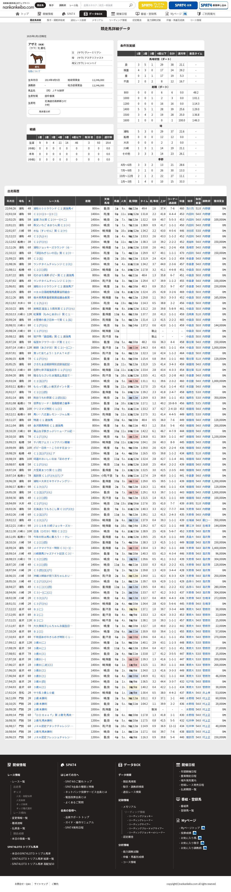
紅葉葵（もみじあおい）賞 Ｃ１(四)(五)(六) (52, 314)
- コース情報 (128, 862)
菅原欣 (206, 609)
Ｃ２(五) (38, 258)
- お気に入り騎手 (189, 843)
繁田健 (190, 542)
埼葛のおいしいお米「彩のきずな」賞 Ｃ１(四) (54, 459)
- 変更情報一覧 (19, 818)
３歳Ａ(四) (40, 681)
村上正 (206, 698)
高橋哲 (190, 247)
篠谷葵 (190, 342)
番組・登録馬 (146, 14)
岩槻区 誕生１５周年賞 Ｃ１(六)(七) (54, 308)
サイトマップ (41, 883)
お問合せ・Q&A (23, 883)
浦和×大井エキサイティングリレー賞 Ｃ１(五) (53, 481)
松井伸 (190, 720)
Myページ (176, 14)
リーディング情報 (118, 20)
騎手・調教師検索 (56, 20)
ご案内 (55, 883)
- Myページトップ (189, 828)
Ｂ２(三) (38, 631)
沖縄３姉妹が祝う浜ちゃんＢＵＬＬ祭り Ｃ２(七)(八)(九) (53, 576)
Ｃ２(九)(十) (41, 236)
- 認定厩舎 (127, 837)
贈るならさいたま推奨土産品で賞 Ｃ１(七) (53, 375)
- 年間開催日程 (187, 771)
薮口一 (206, 520)
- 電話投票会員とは (75, 797)
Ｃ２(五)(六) (41, 381)
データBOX (93, 14)
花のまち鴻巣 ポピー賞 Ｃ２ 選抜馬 (54, 275)
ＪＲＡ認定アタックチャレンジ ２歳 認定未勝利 (53, 726)
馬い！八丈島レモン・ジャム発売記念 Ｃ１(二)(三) (53, 414)
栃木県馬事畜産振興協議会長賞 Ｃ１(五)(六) (53, 297)
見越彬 (190, 242)
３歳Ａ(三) (40, 653)
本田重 (190, 381)
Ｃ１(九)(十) (41, 303)
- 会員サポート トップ (76, 817)
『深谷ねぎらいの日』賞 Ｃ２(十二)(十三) (52, 253)
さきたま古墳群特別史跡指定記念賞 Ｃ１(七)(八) (53, 364)
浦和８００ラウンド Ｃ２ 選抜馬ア (53, 286)
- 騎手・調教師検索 (132, 786)
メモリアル (97, 20)
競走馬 (40, 5)
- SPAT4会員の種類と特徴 (79, 786)
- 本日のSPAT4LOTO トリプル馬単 (30, 853)
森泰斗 (190, 581)
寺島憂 (190, 258)
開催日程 (119, 14)
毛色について (34, 71)
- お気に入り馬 (187, 838)
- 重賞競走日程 (187, 776)
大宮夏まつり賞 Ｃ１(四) (48, 470)
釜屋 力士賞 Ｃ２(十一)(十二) (50, 219)
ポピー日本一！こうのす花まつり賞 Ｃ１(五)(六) (53, 448)
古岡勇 (190, 314)
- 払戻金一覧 (17, 828)
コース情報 (195, 20)
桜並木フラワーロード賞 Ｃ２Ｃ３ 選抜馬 (53, 342)
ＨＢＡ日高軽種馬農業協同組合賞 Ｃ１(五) (53, 292)
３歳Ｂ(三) (40, 670)
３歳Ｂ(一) (40, 659)
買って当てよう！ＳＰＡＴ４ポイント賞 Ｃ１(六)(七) (53, 353)
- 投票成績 (185, 833)
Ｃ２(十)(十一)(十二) (45, 214)
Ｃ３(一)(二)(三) (43, 592)
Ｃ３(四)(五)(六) (43, 570)
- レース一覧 (17, 781)
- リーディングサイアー (138, 824)
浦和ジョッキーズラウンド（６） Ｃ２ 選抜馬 (53, 247)
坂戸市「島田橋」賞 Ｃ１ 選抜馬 (52, 336)
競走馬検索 (35, 20)
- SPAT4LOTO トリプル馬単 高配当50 (32, 864)
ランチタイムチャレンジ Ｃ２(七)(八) (53, 281)
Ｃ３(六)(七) (41, 603)
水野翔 (190, 698)
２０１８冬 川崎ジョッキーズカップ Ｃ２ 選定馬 (53, 526)
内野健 (206, 208)
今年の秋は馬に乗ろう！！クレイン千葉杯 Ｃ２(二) (53, 537)
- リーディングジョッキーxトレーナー (146, 832)
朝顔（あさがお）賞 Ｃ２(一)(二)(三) (52, 348)
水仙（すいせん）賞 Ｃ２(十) (50, 230)
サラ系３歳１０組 (44, 692)
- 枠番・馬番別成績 (132, 857)
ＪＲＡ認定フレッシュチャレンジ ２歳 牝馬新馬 (53, 737)
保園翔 (190, 364)
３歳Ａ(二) (40, 642)
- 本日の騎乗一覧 (20, 838)
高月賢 (206, 531)
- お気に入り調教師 (190, 848)
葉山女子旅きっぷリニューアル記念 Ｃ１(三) (54, 431)
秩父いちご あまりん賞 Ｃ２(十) (52, 225)
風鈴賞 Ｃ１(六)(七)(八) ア (48, 475)
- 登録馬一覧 (186, 810)
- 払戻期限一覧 (187, 789)
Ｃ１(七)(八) (41, 486)
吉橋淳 (206, 525)
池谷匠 (190, 230)
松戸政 (190, 681)
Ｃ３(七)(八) (41, 598)
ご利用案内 (206, 14)
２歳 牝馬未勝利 (43, 720)
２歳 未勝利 (40, 698)
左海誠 (190, 520)
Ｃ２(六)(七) (41, 242)
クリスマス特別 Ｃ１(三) (48, 409)
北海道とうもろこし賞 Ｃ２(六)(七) (54, 509)
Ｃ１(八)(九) (41, 436)
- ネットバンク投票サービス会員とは (85, 792)
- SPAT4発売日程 (73, 827)
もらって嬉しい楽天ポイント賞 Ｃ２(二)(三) (53, 386)
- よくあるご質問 (73, 802)
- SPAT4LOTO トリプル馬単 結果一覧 (32, 858)
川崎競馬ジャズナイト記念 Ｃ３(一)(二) (54, 553)
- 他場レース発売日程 (191, 785)
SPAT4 (68, 14)
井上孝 (206, 692)
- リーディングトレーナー (140, 820)
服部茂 (190, 731)
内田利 (190, 214)
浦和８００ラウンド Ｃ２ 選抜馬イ (53, 208)
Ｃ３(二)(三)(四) (43, 587)
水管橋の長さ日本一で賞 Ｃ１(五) (53, 320)
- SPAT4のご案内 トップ (78, 781)
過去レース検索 (78, 20)
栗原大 (190, 609)
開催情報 (45, 14)
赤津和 (190, 503)
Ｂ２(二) (38, 609)
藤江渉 (190, 525)
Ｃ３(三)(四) (41, 559)
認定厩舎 (137, 20)
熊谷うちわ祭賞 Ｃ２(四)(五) (50, 397)
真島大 (190, 537)
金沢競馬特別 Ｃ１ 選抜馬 (48, 425)
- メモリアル (128, 807)
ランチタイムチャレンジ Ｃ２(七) (53, 264)
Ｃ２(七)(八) (41, 520)
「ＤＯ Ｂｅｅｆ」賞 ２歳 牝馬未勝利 (54, 715)
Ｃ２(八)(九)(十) (43, 581)
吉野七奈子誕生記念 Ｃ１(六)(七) (52, 370)
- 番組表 (184, 806)
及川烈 (190, 208)
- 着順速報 (16, 823)
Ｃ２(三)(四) (41, 269)
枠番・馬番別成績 (175, 20)
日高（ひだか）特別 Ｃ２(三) (50, 531)
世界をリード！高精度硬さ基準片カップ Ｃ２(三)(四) (53, 403)
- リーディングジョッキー (140, 816)
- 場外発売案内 (187, 780)
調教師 (62, 5)
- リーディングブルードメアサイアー (145, 828)
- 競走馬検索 (128, 781)
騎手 (51, 5)
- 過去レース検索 (131, 792)
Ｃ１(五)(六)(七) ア (44, 453)
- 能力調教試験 (130, 851)
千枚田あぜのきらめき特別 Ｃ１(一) (52, 637)
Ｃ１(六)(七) (41, 325)
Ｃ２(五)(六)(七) (43, 492)
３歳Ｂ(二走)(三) (43, 665)
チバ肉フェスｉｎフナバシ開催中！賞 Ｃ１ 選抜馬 (52, 442)
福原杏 (190, 392)
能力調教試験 (154, 20)
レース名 (73, 5)
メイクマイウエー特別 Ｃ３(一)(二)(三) (54, 548)
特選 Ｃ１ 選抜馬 (43, 420)
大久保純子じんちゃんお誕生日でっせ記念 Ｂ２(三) (53, 626)
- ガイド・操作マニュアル (79, 822)
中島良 (190, 269)
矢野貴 (190, 509)
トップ (22, 14)
